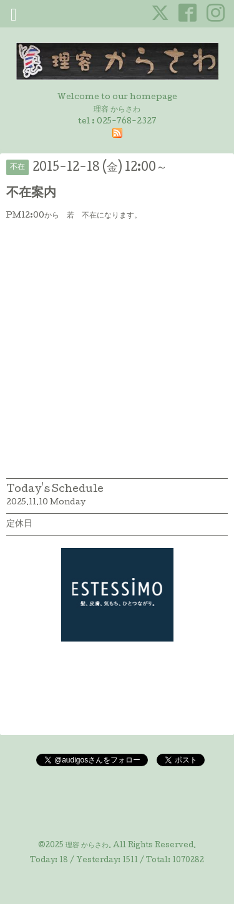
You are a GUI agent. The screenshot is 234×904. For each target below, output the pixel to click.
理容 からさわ (87, 846)
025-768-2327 (127, 122)
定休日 (19, 524)
